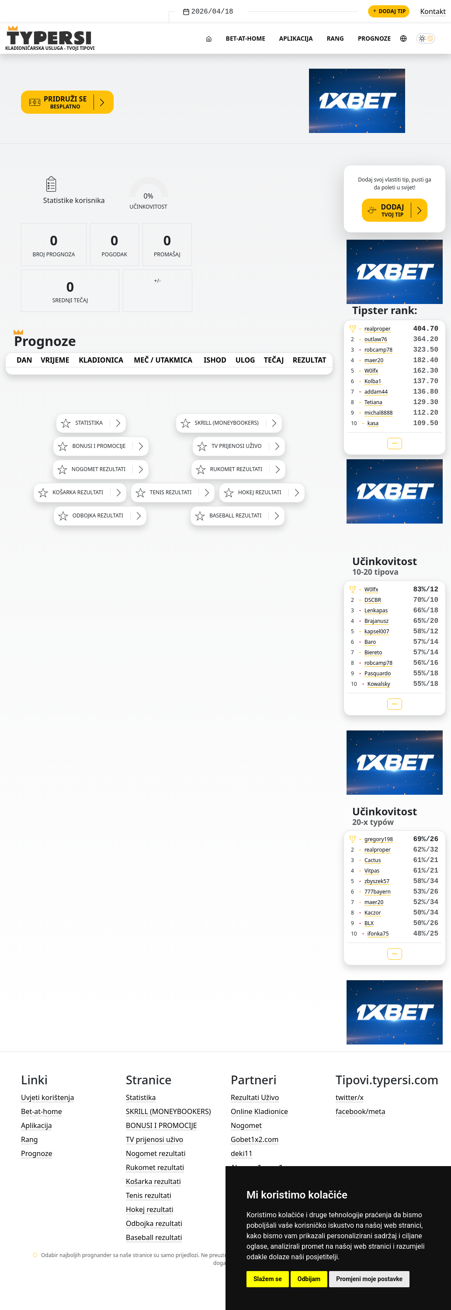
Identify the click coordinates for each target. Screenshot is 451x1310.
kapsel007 (376, 631)
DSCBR (372, 600)
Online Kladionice (259, 1111)
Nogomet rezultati (156, 1153)
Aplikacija (296, 38)
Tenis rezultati (148, 1195)
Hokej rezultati (149, 1209)
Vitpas (372, 870)
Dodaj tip (389, 11)
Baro (370, 642)
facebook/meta (360, 1111)
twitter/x (350, 1097)
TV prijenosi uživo (154, 1139)
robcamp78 (378, 349)
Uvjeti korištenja (47, 1097)
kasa (373, 423)
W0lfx (371, 370)
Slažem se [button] (267, 1278)
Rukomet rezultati (155, 1167)
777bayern (377, 891)
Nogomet (246, 1125)
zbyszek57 (376, 881)
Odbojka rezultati (154, 1223)
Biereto (373, 652)
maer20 (373, 360)
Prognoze (374, 38)
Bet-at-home (245, 38)
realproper (377, 328)
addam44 (376, 391)
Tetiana (373, 402)
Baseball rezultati (154, 1237)
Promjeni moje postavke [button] (369, 1278)
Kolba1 (373, 381)
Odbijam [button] (309, 1278)
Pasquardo (377, 673)
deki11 (242, 1153)
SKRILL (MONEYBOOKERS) (168, 1111)
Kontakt (433, 11)
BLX (369, 923)
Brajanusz (376, 621)
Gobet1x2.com (254, 1139)
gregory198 (378, 839)
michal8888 (378, 412)
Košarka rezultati (153, 1181)
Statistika (141, 1097)
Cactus (372, 860)
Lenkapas (376, 610)
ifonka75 (378, 933)
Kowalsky (379, 684)
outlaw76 (375, 339)
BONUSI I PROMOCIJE (161, 1125)
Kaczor (372, 912)
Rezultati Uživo (255, 1097)
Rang (335, 38)
